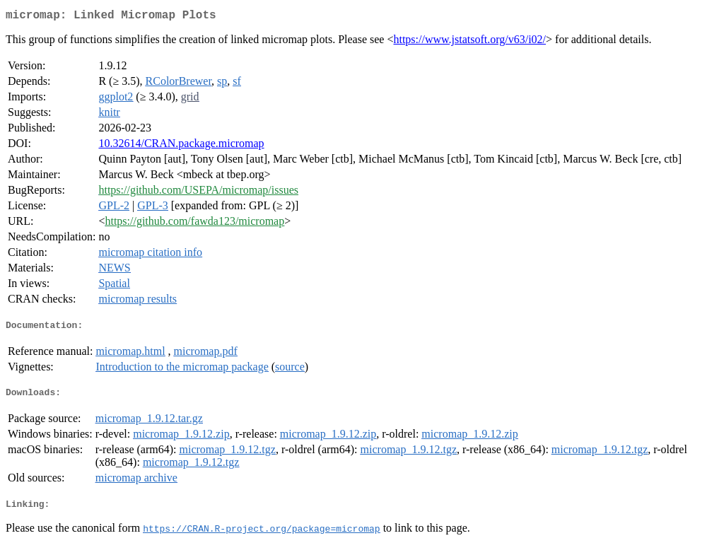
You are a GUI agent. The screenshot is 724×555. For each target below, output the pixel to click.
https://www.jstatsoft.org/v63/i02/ (469, 42)
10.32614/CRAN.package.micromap (181, 146)
